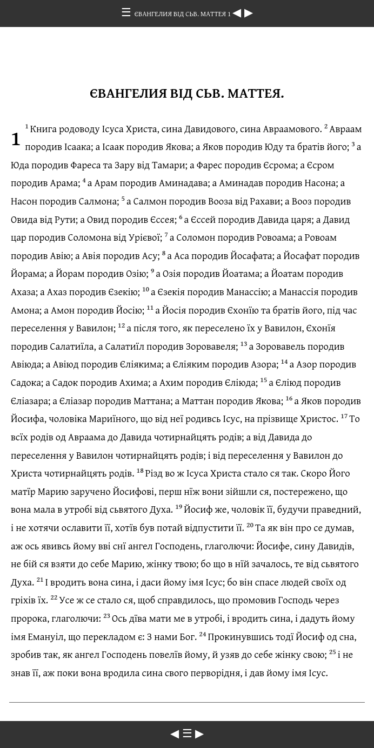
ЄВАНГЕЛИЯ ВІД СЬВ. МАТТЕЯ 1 (183, 13)
